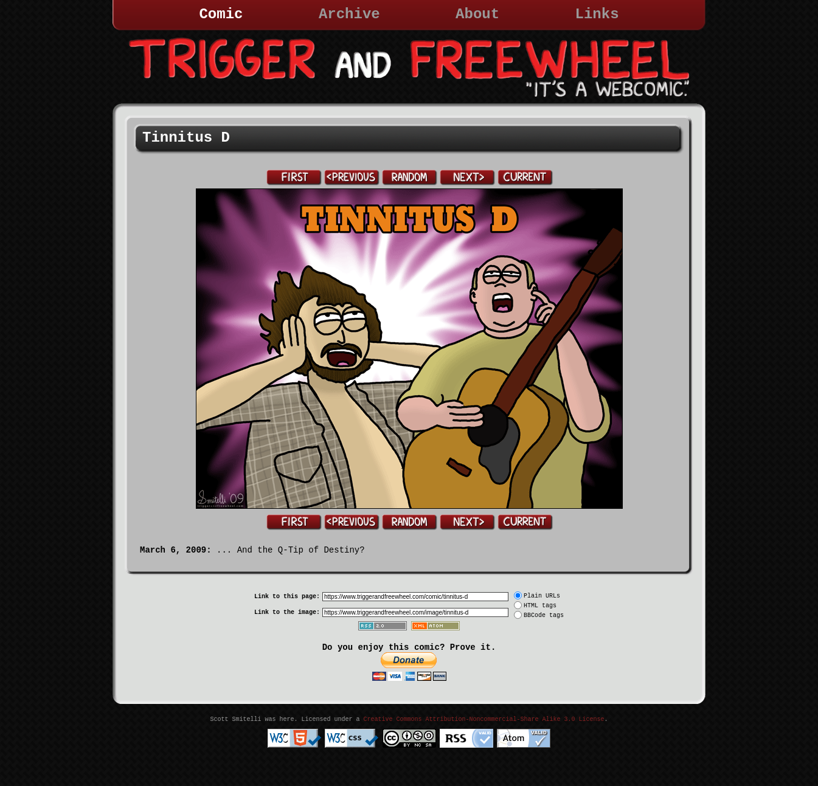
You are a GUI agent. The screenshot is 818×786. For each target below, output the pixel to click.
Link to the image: (287, 612)
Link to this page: (287, 596)
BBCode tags (544, 615)
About (477, 14)
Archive (349, 14)
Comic (221, 14)
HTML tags (540, 605)
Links (597, 14)
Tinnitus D (186, 137)
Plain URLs (542, 596)
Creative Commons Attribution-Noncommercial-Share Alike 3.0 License (483, 719)
